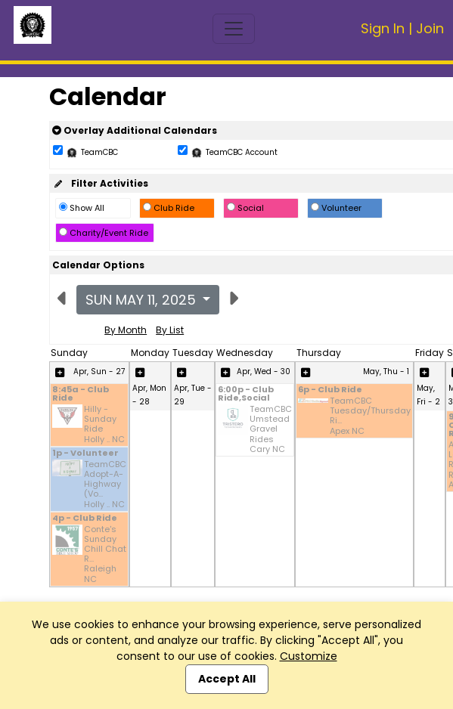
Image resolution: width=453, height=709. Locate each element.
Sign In (383, 28)
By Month (125, 330)
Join (430, 28)
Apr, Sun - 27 (99, 371)
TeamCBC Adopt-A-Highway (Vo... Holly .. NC (105, 484)
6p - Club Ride (330, 390)
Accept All (227, 678)
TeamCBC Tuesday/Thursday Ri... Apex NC (370, 416)
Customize (308, 656)
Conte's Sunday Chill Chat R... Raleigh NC (105, 554)
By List (170, 330)
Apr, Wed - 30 (263, 371)
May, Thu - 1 (386, 371)
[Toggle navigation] (234, 29)
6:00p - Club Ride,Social (246, 394)
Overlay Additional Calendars (134, 130)
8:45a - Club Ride (80, 394)
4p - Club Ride (84, 519)
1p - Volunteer (85, 454)
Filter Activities (100, 183)
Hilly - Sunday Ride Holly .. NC (104, 424)
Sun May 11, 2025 (142, 299)
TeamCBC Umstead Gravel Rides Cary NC (271, 429)
